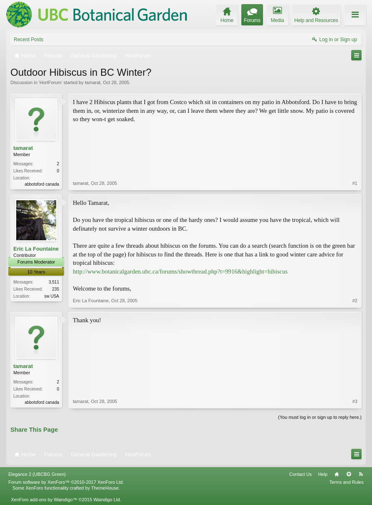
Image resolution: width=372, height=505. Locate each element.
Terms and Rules (346, 482)
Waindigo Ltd (106, 499)
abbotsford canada (42, 184)
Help (322, 474)
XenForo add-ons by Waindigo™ (44, 499)
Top (349, 474)
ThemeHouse (105, 487)
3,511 (54, 282)
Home (337, 474)
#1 (354, 183)
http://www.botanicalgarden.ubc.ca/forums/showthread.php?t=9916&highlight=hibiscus (180, 271)
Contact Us (300, 474)
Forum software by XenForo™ (66, 482)
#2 (354, 300)
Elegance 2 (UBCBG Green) (37, 474)
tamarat (92, 82)
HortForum (51, 82)
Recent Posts (28, 39)
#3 (354, 401)
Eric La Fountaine (36, 249)
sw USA (51, 296)
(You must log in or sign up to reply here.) (320, 417)
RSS (361, 474)
